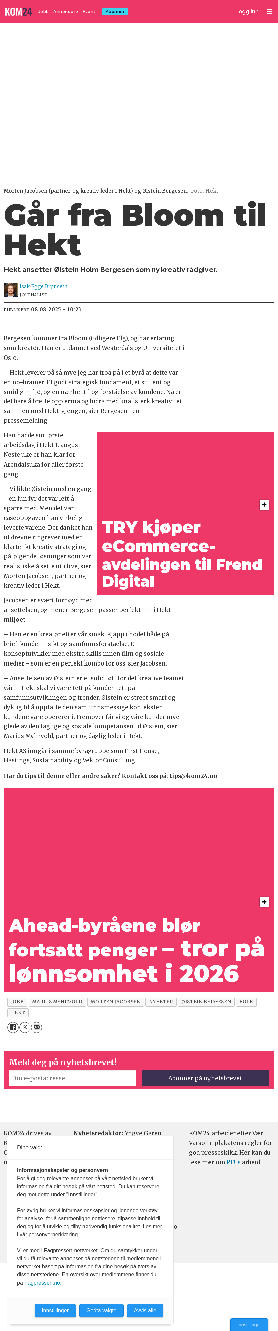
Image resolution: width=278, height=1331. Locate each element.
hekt (18, 1012)
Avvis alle (145, 1310)
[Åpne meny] (269, 11)
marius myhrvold (57, 1002)
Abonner (115, 11)
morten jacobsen (115, 1002)
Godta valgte (101, 1310)
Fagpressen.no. (42, 1283)
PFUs (234, 1162)
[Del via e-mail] (36, 1027)
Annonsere (65, 11)
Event (89, 11)
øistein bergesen (206, 1002)
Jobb (43, 11)
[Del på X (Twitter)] (24, 1027)
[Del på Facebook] (12, 1027)
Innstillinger (249, 1324)
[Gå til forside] (19, 12)
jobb (17, 1002)
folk (246, 1002)
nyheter (161, 1002)
